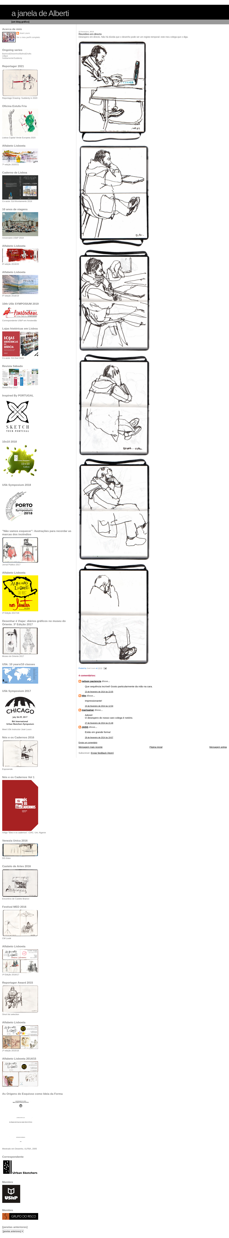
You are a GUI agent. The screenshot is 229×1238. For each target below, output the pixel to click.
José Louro (25, 33)
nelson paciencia (91, 681)
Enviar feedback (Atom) (102, 753)
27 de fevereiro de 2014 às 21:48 (99, 723)
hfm (84, 695)
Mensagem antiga (218, 747)
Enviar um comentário (88, 743)
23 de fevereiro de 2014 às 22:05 (99, 692)
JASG (85, 727)
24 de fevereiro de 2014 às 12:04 (99, 706)
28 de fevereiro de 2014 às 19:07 (99, 737)
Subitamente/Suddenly (12, 58)
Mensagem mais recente (91, 747)
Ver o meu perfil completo (28, 37)
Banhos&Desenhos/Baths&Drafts (16, 54)
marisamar (88, 710)
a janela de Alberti (40, 13)
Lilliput (5, 56)
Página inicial (155, 747)
